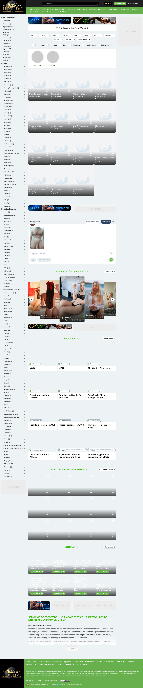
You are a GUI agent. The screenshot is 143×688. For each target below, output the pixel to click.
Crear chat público (44, 260)
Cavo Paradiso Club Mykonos (39, 396)
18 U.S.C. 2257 (30, 680)
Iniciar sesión (120, 4)
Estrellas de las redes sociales (54, 9)
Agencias (71, 9)
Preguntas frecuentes (50, 12)
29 (38, 94)
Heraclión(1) (7, 38)
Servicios (108, 35)
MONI (61, 368)
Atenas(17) (6, 32)
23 (57, 126)
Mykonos (37, 96)
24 (100, 126)
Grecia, (31, 96)
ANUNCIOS (125, 9)
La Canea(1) (7, 40)
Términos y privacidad (50, 680)
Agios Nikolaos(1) (8, 27)
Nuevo (64, 45)
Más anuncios (109, 339)
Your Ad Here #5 (94, 327)
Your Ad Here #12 (61, 606)
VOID (32, 368)
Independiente (106, 45)
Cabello (42, 35)
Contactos (70, 664)
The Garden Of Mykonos (99, 368)
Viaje (76, 35)
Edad (31, 35)
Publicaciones (113, 9)
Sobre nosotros (81, 664)
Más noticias (109, 547)
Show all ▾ (72, 649)
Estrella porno (90, 45)
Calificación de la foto (97, 9)
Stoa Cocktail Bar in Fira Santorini (70, 396)
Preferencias (82, 40)
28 (35, 126)
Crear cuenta (133, 3)
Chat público (34, 12)
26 (79, 94)
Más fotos (110, 271)
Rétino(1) (6, 51)
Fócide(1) (6, 35)
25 (100, 94)
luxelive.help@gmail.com (74, 684)
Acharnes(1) (7, 24)
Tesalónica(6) (7, 57)
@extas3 (61, 685)
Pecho (65, 35)
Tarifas (54, 35)
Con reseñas (39, 45)
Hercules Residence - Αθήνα (98, 426)
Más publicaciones (107, 469)
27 (56, 94)
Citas (38, 9)
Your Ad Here (13, 487)
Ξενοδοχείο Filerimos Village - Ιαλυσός (98, 396)
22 (57, 190)
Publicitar (64, 12)
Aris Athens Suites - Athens (39, 455)
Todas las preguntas (92, 221)
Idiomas (69, 40)
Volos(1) (5, 60)
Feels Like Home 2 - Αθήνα (42, 425)
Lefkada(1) (6, 43)
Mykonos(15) (7, 49)
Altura (96, 35)
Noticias (135, 9)
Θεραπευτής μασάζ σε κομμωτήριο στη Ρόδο (69, 455)
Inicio (32, 9)
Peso (86, 35)
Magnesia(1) (7, 46)
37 (78, 190)
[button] (31, 299)
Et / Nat (56, 40)
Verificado (53, 45)
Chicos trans (82, 9)
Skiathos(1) (6, 54)
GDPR (39, 680)
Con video (76, 45)
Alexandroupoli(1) (8, 29)
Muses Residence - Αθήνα (71, 425)
